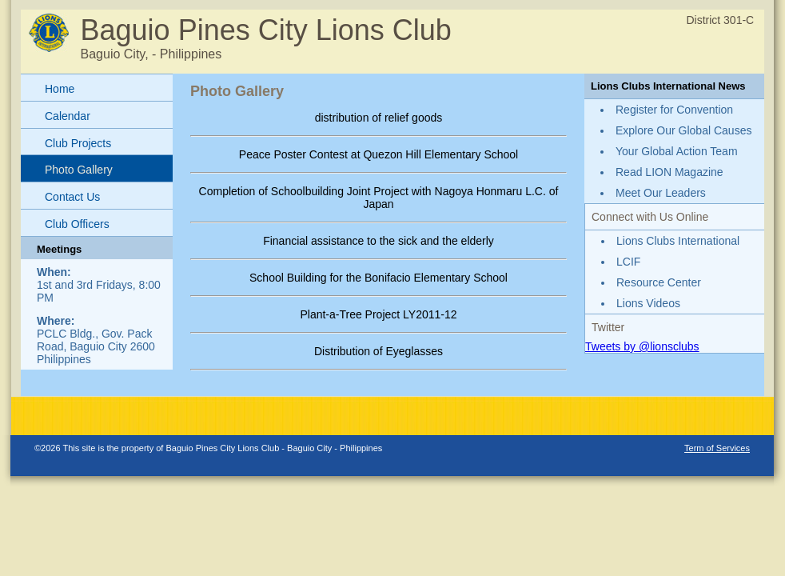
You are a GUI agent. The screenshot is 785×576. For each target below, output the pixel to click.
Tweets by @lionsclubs (642, 346)
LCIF (628, 261)
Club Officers (77, 224)
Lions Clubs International (677, 240)
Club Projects (78, 143)
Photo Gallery (79, 169)
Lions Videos (648, 303)
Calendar (67, 116)
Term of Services (717, 448)
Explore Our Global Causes (683, 130)
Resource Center (658, 282)
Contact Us (72, 196)
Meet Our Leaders (661, 192)
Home (59, 88)
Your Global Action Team (677, 151)
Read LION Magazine (669, 172)
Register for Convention (674, 109)
